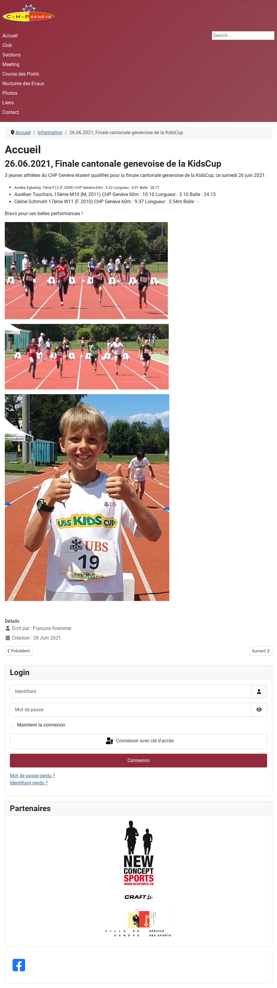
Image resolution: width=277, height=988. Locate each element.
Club (7, 45)
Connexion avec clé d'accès (139, 741)
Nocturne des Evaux (23, 83)
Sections (11, 55)
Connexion (138, 760)
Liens (8, 102)
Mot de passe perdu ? (32, 776)
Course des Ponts (20, 74)
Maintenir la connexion (41, 725)
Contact (10, 112)
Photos (9, 93)
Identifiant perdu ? (29, 783)
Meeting (10, 64)
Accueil (10, 36)
